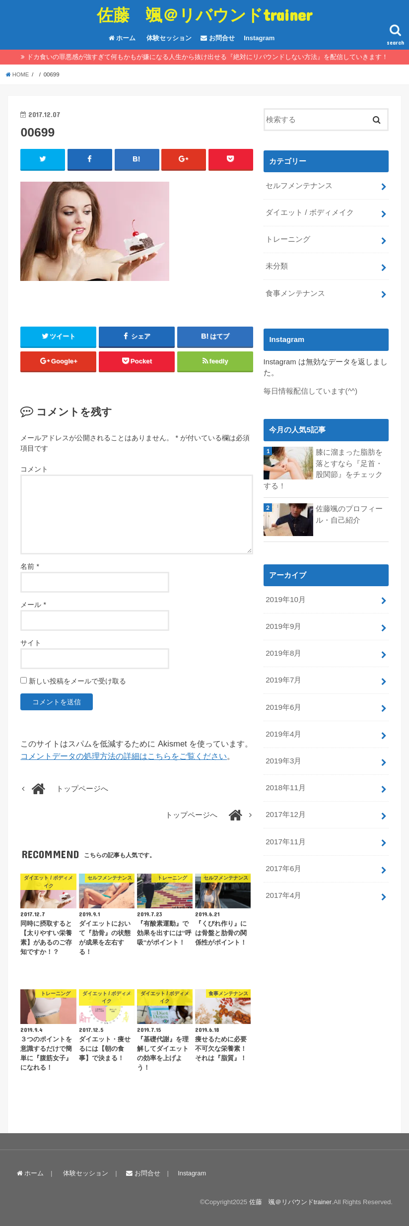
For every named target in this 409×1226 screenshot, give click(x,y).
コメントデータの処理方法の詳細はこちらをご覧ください (123, 756)
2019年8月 (283, 647)
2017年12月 (285, 805)
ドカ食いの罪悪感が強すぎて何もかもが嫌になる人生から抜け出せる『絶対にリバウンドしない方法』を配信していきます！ (207, 57)
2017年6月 (283, 857)
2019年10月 (285, 595)
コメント (34, 469)
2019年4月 (283, 726)
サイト (30, 643)
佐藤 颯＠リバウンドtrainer (204, 14)
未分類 (277, 264)
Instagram (259, 38)
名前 (29, 567)
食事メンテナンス (295, 290)
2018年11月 (285, 778)
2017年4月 (283, 883)
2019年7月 (283, 673)
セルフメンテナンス (299, 185)
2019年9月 (283, 620)
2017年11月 (285, 831)
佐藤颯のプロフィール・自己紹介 (349, 509)
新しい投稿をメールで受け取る (77, 681)
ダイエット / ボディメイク (309, 211)
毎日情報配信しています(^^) (310, 388)
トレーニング (288, 238)
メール (33, 605)
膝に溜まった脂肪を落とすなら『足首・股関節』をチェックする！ (323, 464)
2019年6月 (283, 699)
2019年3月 (283, 752)
